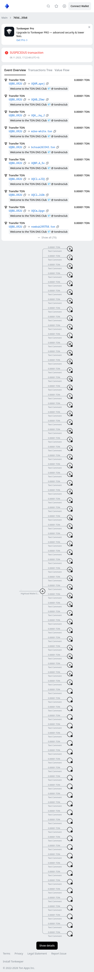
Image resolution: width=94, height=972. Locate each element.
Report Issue (58, 953)
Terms (6, 953)
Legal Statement (37, 953)
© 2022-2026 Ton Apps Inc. (19, 968)
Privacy (19, 953)
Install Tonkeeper (13, 961)
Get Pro (22, 40)
